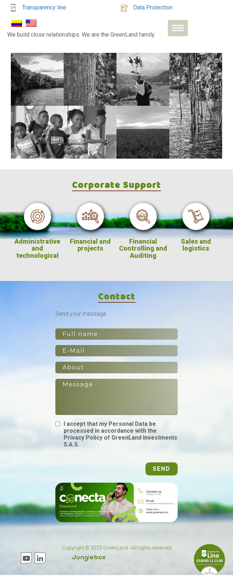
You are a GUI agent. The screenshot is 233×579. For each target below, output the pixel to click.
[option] (37, 232)
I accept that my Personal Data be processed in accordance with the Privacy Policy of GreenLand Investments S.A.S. (120, 438)
